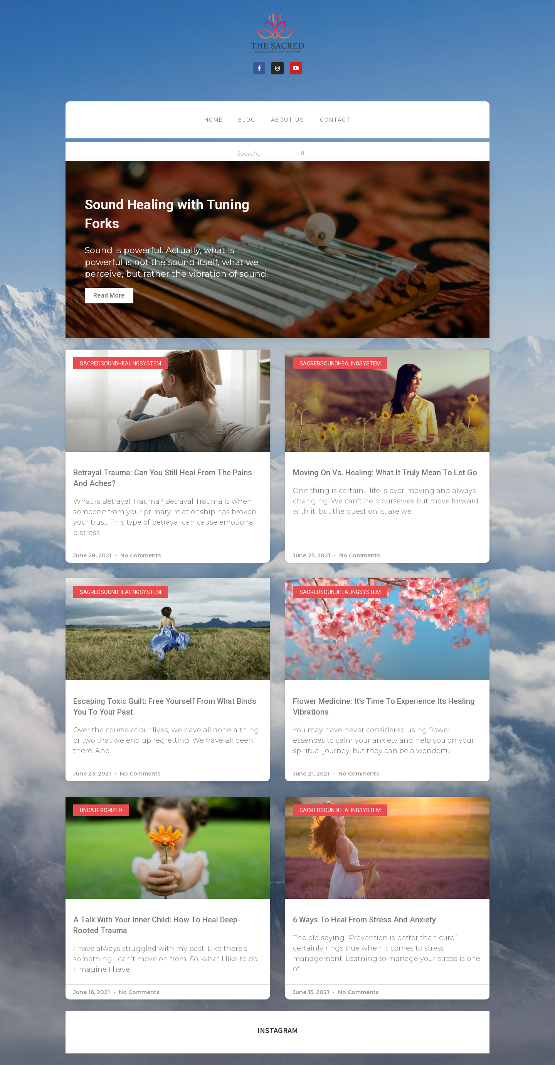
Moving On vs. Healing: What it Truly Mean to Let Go (385, 472)
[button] (270, 333)
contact (335, 119)
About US (287, 119)
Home (213, 119)
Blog (247, 119)
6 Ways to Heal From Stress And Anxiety (364, 919)
